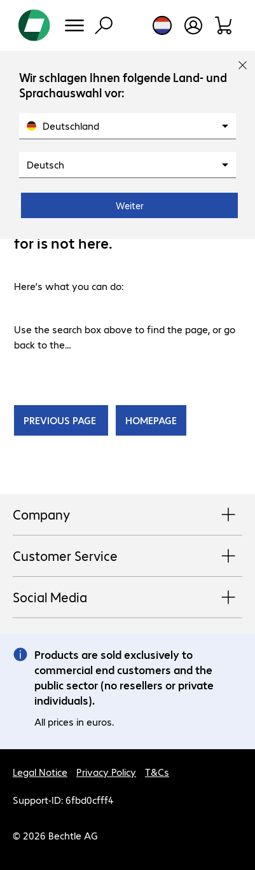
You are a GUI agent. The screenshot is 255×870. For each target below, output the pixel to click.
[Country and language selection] (162, 25)
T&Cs (157, 771)
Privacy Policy (106, 771)
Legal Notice (40, 771)
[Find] (103, 25)
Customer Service (127, 556)
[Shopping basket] (224, 25)
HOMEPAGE (151, 420)
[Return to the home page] (34, 25)
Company (127, 515)
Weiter (130, 205)
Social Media (127, 597)
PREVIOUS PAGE (61, 420)
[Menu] (74, 25)
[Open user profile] (193, 25)
